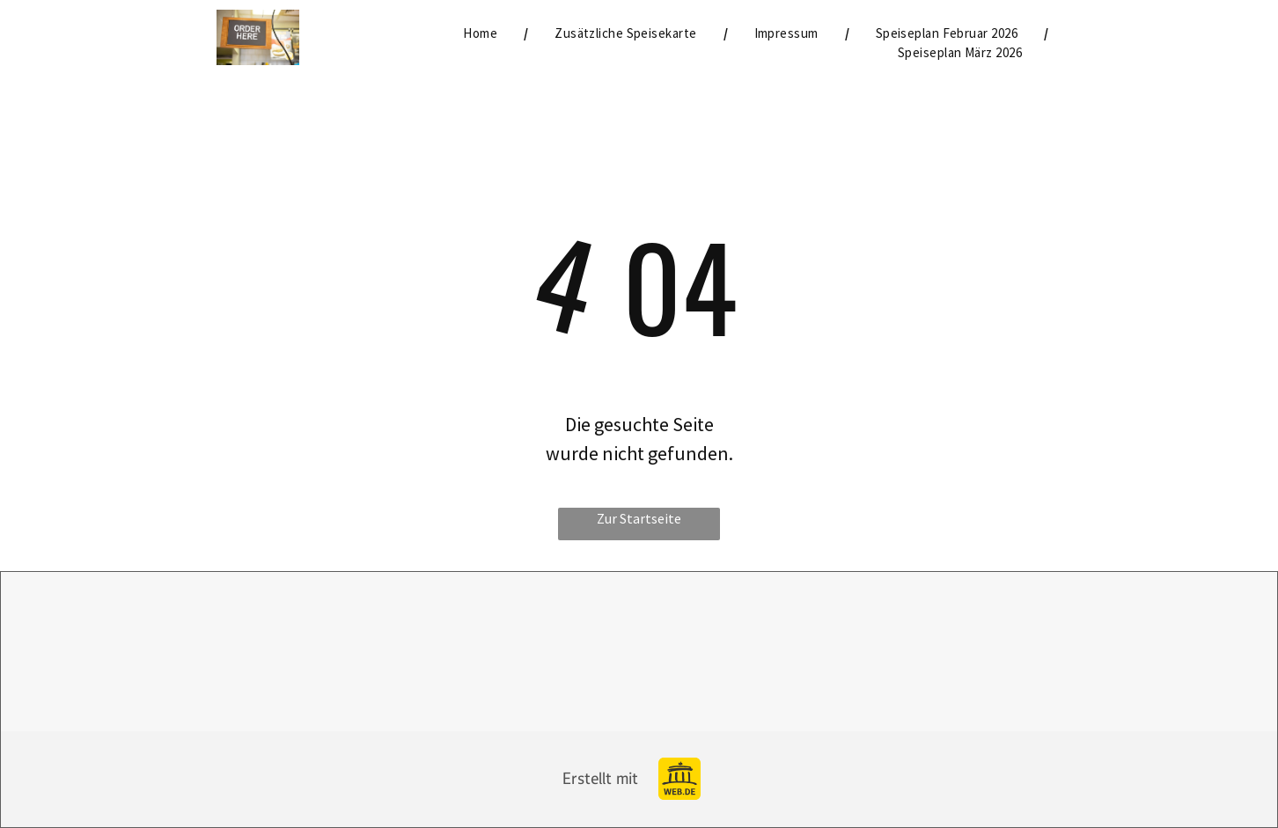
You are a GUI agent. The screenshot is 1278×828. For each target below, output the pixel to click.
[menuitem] (482, 34)
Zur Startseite (639, 518)
